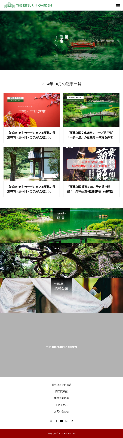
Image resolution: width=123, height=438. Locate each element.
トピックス (61, 404)
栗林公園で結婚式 (61, 384)
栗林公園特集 (61, 398)
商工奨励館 (61, 391)
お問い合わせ (61, 411)
